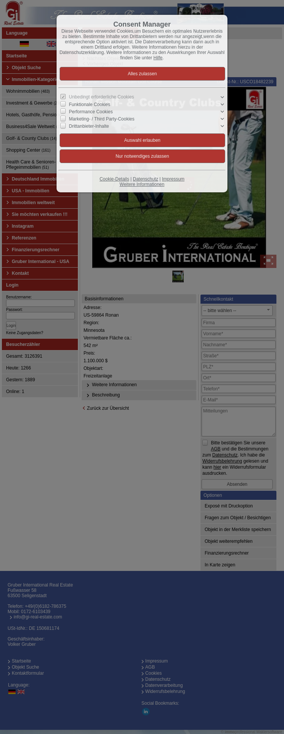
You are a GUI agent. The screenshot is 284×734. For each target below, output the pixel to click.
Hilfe (158, 57)
